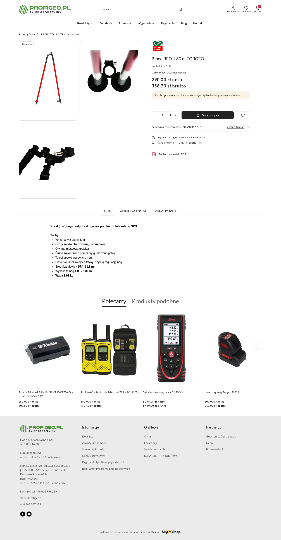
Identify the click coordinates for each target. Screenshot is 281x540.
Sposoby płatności (93, 449)
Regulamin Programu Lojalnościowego (106, 468)
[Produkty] (85, 23)
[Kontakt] (198, 23)
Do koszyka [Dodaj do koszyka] (207, 115)
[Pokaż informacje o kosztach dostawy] (200, 143)
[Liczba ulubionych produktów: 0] (246, 9)
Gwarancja (151, 442)
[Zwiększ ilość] (170, 115)
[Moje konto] (233, 9)
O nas (147, 436)
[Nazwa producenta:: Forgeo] (158, 45)
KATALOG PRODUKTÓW (160, 455)
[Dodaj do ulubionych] (243, 115)
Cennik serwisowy (93, 455)
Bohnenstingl (214, 449)
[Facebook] (22, 514)
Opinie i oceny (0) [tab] (133, 210)
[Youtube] (29, 514)
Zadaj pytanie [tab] (166, 210)
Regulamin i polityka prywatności (103, 462)
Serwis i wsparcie (154, 449)
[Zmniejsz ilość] (154, 115)
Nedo (209, 442)
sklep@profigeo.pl (31, 497)
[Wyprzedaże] (146, 23)
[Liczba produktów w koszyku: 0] (257, 9)
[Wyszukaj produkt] (142, 9)
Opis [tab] (107, 210)
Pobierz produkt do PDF (169, 154)
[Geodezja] (105, 23)
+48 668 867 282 (30, 504)
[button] (48, 79)
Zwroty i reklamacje (94, 442)
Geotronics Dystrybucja (221, 436)
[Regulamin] (168, 23)
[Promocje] (125, 23)
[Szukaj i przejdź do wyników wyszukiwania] (180, 9)
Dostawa (87, 436)
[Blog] (184, 23)
